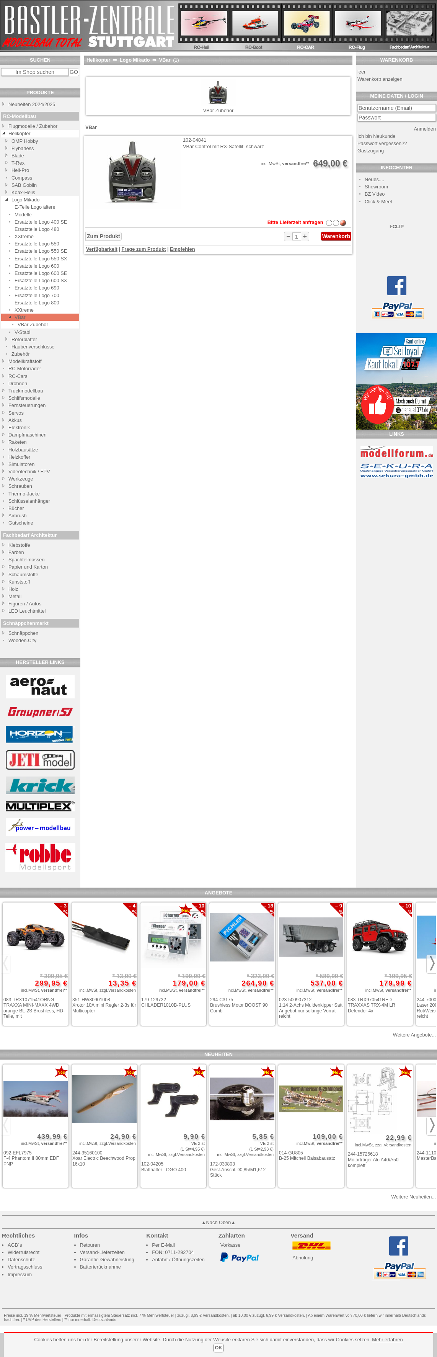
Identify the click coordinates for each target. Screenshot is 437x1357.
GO (74, 72)
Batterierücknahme (100, 1267)
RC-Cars (18, 376)
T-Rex (17, 163)
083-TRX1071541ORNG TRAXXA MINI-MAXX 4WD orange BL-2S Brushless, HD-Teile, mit (34, 1008)
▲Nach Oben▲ (218, 1222)
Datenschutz (21, 1259)
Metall (14, 596)
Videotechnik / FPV (29, 471)
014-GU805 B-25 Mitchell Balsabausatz (307, 1155)
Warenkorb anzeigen (380, 79)
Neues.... (374, 179)
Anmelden (425, 129)
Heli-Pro (20, 170)
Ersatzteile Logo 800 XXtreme (37, 306)
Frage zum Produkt (144, 249)
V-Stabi (22, 332)
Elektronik (19, 427)
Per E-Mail (163, 1245)
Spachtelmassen (26, 559)
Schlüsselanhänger (29, 501)
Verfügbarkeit (101, 249)
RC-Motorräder (24, 368)
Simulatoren (21, 464)
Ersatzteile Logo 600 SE (41, 273)
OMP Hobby (24, 141)
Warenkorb (336, 236)
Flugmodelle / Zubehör (32, 126)
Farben (16, 552)
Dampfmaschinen (27, 435)
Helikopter (19, 133)
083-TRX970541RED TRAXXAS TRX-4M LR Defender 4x (371, 1005)
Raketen (17, 442)
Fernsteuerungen (27, 405)
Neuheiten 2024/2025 (31, 104)
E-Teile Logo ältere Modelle (35, 210)
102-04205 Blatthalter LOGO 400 (163, 1166)
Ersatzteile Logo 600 (37, 266)
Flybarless (22, 148)
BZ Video (375, 194)
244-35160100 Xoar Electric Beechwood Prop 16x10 (103, 1158)
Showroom (376, 187)
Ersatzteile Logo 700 (37, 295)
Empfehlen (182, 249)
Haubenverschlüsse (32, 347)
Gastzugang (370, 151)
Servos (16, 413)
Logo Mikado (25, 200)
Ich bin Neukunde (376, 136)
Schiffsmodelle (24, 398)
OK (218, 1347)
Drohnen (17, 383)
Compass (21, 178)
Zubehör (20, 354)
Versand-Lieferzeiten (102, 1252)
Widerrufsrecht (23, 1252)
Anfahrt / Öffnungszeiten (178, 1259)
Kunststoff (19, 582)
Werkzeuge (20, 479)
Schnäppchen (23, 633)
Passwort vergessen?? (382, 143)
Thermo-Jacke (24, 494)
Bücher (16, 508)
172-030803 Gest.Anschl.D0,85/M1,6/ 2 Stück (238, 1169)
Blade (17, 156)
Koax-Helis (23, 192)
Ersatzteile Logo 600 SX (41, 280)
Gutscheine (20, 523)
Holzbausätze (23, 450)
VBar (20, 317)
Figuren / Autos (24, 604)
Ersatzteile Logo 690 (37, 288)
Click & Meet (378, 201)
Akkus (15, 420)
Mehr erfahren (387, 1339)
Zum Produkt (103, 236)
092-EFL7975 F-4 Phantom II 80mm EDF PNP (31, 1158)
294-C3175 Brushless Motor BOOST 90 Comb (238, 1005)
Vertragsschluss (25, 1267)
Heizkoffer (19, 457)
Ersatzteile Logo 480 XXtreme (37, 232)
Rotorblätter (24, 339)
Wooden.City (22, 640)
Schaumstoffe (23, 574)
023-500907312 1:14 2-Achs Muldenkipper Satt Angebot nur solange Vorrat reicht (310, 1008)
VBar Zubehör (33, 324)
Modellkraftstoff (25, 361)
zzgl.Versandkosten (117, 990)
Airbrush (17, 515)
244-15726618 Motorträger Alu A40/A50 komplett (373, 1159)
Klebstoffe (19, 545)
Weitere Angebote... (414, 1035)
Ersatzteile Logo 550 (37, 244)
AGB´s (15, 1245)
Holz (13, 589)
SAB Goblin (24, 185)
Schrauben (20, 486)
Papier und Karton (28, 567)
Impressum (20, 1274)
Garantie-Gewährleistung (107, 1259)
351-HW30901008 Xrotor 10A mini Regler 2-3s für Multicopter (104, 1005)
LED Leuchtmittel (27, 611)
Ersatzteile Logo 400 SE (41, 222)
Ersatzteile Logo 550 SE (41, 251)
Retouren (90, 1245)
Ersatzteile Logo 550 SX (41, 259)
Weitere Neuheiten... (413, 1197)
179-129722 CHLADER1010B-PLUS (166, 1002)
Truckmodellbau (25, 391)
